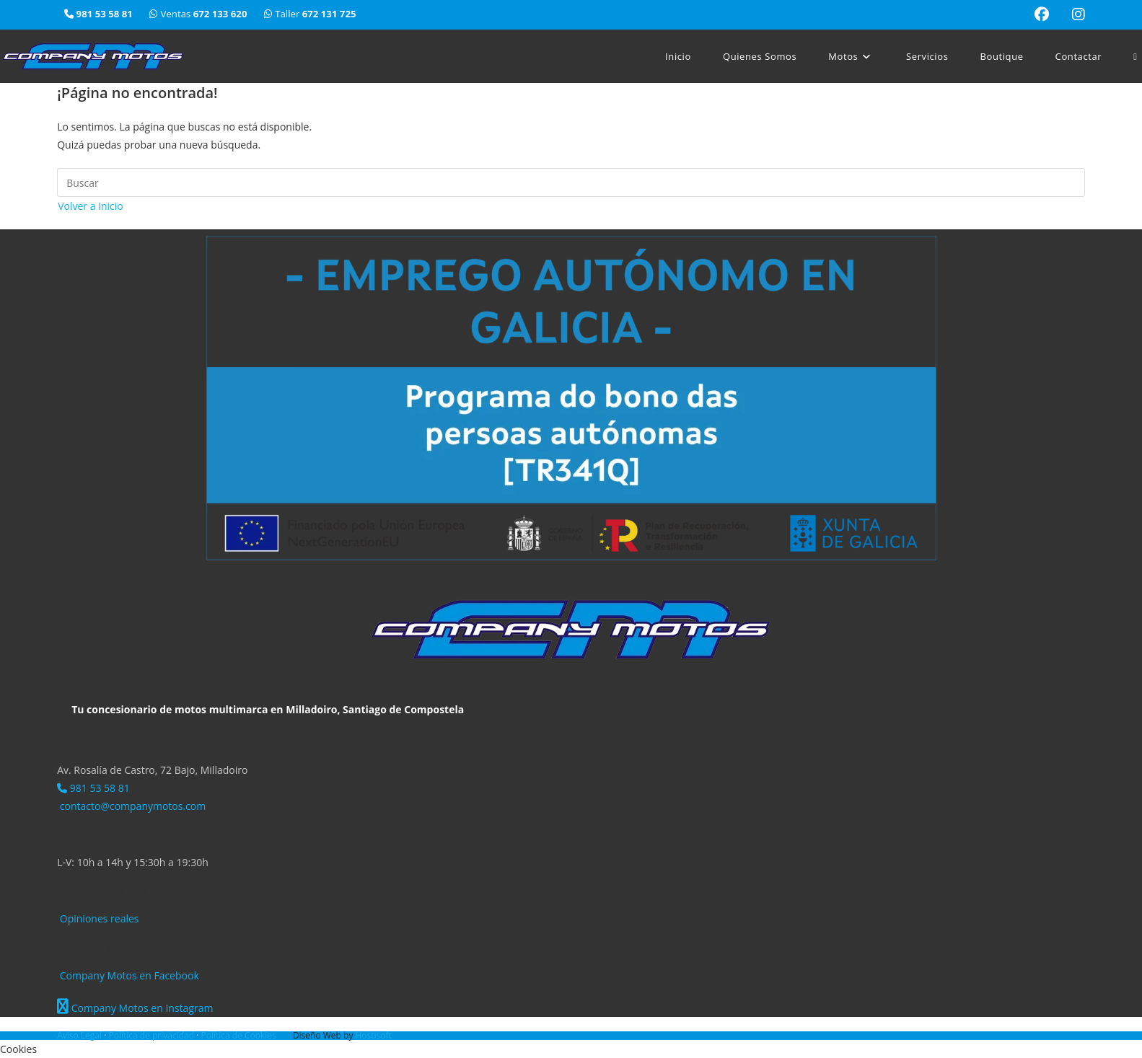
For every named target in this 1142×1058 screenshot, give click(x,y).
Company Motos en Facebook (128, 975)
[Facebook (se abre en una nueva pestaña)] (1041, 14)
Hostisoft (374, 1035)
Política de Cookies (239, 1035)
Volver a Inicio (90, 206)
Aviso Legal (80, 1035)
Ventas (199, 13)
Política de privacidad (152, 1035)
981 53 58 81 (93, 788)
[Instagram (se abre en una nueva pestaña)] (1072, 14)
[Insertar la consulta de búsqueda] (571, 182)
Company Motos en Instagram (135, 1008)
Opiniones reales (98, 918)
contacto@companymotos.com (131, 806)
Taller (310, 13)
